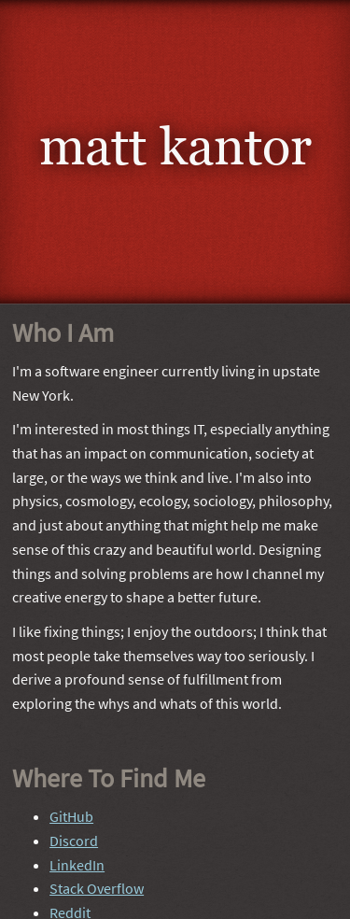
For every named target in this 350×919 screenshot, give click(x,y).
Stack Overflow (96, 887)
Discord (73, 839)
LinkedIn (77, 864)
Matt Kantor (175, 146)
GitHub (71, 815)
